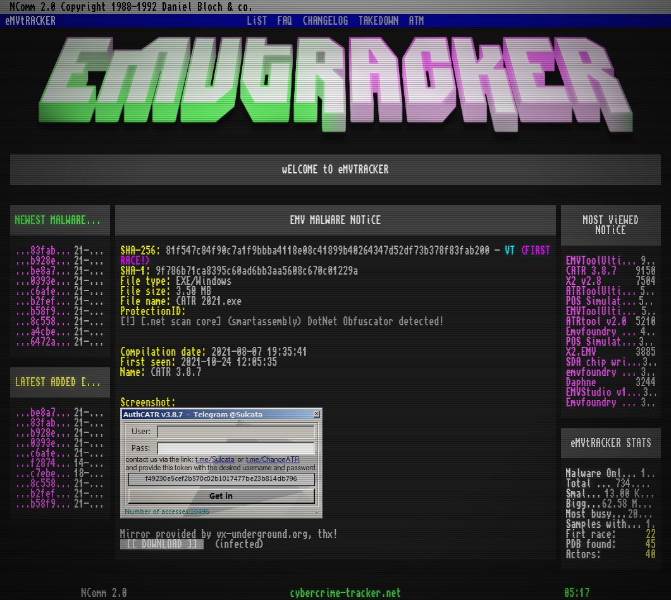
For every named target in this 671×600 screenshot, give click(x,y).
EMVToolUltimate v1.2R (603, 311)
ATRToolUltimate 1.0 (603, 291)
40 (651, 554)
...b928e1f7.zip (44, 261)
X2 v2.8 (583, 281)
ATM (416, 21)
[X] (655, 504)
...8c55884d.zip (44, 321)
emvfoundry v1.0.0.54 (603, 372)
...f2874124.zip (44, 463)
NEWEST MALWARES (53, 220)
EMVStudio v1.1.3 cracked (604, 392)
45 (651, 544)
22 (651, 534)
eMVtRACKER (30, 21)
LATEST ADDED (45, 382)
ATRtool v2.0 (596, 321)
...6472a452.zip (44, 342)
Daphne (581, 382)
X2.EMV (581, 352)
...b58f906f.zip (44, 311)
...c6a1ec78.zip (44, 291)
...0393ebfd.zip (44, 281)
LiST (257, 21)
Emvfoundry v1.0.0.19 (603, 402)
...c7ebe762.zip (44, 473)
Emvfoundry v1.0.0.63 (603, 332)
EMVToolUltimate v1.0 (603, 261)
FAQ (285, 21)
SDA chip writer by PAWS (604, 362)
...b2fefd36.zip (44, 301)
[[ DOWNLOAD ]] (161, 544)
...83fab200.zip (44, 251)
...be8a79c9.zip (44, 271)
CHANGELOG (325, 21)
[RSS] (108, 220)
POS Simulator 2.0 (602, 301)
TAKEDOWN (379, 21)
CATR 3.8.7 (591, 271)
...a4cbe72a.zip (44, 332)
